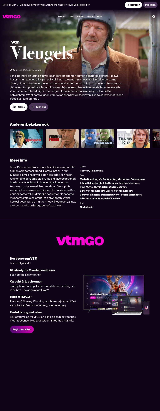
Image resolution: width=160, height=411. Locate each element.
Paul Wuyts (86, 186)
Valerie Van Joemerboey (119, 190)
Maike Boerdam (89, 179)
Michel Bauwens (110, 194)
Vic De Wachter (107, 179)
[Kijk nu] (19, 107)
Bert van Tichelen (90, 194)
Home (61, 16)
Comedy (84, 170)
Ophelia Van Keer (110, 198)
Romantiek (97, 170)
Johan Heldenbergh (91, 183)
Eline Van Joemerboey (92, 190)
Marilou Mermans (129, 183)
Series (80, 16)
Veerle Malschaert (131, 194)
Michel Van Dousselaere (131, 179)
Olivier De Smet (117, 186)
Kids (99, 16)
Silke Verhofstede (90, 198)
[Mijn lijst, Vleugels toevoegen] (38, 107)
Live (71, 16)
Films (90, 16)
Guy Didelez (101, 186)
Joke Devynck (110, 183)
